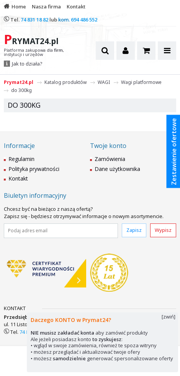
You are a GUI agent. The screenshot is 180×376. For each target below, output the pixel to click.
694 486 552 (84, 19)
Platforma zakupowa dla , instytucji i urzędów (34, 52)
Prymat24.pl (18, 82)
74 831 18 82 (34, 19)
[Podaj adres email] (61, 230)
